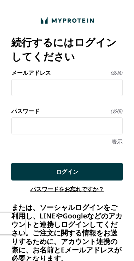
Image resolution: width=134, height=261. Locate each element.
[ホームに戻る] (67, 20)
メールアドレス (67, 72)
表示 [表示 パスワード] (117, 141)
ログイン (67, 172)
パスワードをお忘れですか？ (67, 189)
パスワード (67, 111)
